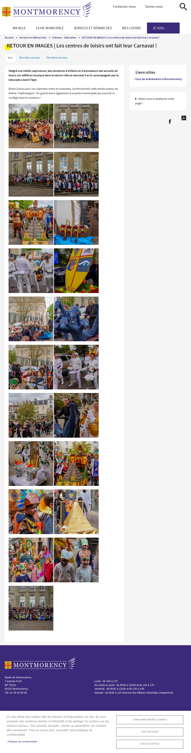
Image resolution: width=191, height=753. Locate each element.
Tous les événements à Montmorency (158, 79)
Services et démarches (32, 37)
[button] (31, 127)
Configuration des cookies (149, 719)
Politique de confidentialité (22, 741)
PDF (183, 118)
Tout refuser (149, 731)
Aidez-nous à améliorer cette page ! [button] (154, 101)
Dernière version (29, 58)
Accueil (9, 37)
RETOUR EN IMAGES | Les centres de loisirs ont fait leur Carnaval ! (121, 37)
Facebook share (169, 121)
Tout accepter (149, 743)
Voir (10, 58)
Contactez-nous (124, 6)
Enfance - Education (64, 37)
